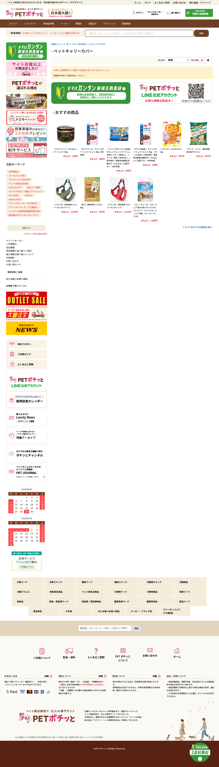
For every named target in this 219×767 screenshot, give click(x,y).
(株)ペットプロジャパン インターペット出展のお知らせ (52, 32)
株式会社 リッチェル (87, 44)
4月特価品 (13, 171)
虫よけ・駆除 (33, 187)
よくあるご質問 (161, 2)
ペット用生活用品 (90, 591)
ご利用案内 (30, 737)
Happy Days (15, 199)
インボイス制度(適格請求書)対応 (24, 211)
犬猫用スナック (154, 582)
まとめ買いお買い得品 (16, 278)
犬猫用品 (183, 582)
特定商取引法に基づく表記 (51, 737)
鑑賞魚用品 (152, 601)
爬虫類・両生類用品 (91, 601)
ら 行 (74, 44)
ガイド (147, 2)
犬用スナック (55, 582)
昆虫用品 (37, 611)
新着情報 (126, 23)
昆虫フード (184, 601)
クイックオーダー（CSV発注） (23, 203)
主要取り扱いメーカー (16, 285)
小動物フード (120, 591)
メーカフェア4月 (17, 175)
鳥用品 (20, 601)
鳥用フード (184, 591)
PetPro (28, 195)
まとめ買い (14, 195)
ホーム (137, 2)
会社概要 (19, 737)
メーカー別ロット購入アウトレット (26, 191)
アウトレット (109, 23)
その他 (69, 611)
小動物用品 (152, 591)
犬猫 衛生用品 (56, 591)
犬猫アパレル (23, 591)
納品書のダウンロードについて (23, 215)
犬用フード (22, 582)
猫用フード (87, 582)
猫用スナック (120, 582)
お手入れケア (15, 187)
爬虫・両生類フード (58, 601)
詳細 (48, 676)
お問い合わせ (179, 2)
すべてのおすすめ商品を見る (198, 227)
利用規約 (99, 737)
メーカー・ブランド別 (141, 611)
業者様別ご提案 (15, 272)
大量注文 (92, 23)
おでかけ (102, 44)
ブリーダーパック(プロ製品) (171, 611)
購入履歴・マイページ (199, 2)
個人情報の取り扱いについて (79, 737)
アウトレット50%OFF (19, 179)
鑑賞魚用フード (121, 601)
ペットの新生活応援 (18, 183)
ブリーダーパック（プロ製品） (23, 207)
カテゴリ (13, 23)
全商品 (54, 44)
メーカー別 (64, 44)
